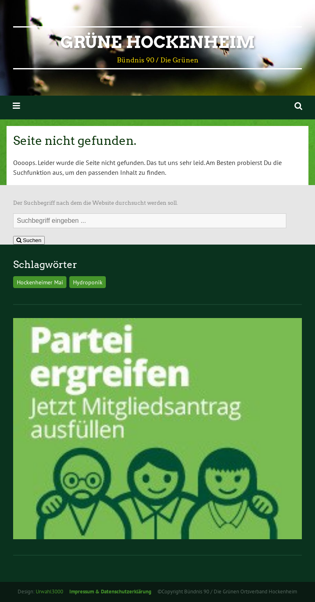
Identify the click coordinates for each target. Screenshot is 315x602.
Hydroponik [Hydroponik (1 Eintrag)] (88, 282)
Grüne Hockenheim (157, 42)
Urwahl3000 (49, 591)
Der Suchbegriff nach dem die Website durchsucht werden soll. (95, 203)
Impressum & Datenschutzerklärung (110, 591)
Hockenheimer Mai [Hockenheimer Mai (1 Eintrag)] (40, 282)
